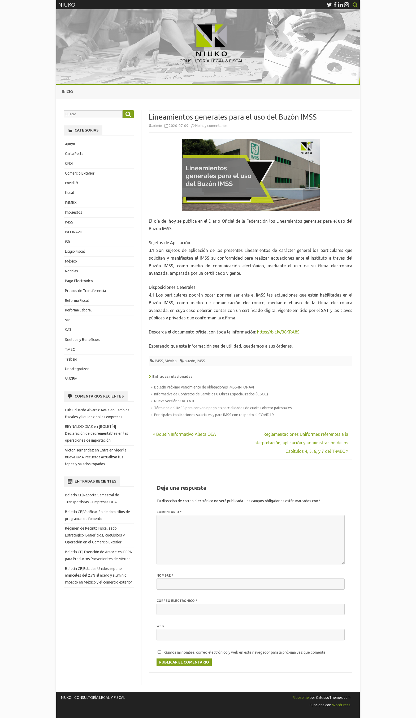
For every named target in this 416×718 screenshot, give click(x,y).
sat (67, 320)
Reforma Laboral (78, 310)
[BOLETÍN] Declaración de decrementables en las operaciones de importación (96, 433)
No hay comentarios (211, 126)
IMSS (159, 361)
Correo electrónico (177, 600)
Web (160, 626)
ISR (67, 242)
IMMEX (71, 202)
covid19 (71, 183)
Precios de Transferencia (85, 291)
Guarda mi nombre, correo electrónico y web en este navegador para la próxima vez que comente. (245, 652)
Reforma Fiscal (77, 300)
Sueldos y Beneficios (82, 339)
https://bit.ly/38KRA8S (278, 332)
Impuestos (73, 212)
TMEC (70, 349)
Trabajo (71, 359)
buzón (190, 361)
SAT (68, 330)
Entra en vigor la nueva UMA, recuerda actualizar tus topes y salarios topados (95, 457)
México (171, 361)
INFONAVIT (74, 232)
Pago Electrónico (79, 281)
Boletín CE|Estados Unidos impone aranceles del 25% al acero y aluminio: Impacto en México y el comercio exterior (98, 576)
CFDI (69, 163)
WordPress (340, 705)
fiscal (69, 193)
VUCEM (71, 379)
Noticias (71, 271)
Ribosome (301, 697)
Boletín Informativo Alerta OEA (184, 434)
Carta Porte (74, 153)
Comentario (169, 512)
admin (157, 126)
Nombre (165, 575)
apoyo (70, 144)
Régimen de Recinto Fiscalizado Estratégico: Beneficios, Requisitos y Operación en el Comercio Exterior (95, 535)
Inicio (67, 92)
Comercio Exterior (79, 173)
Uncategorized (77, 369)
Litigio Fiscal (75, 251)
